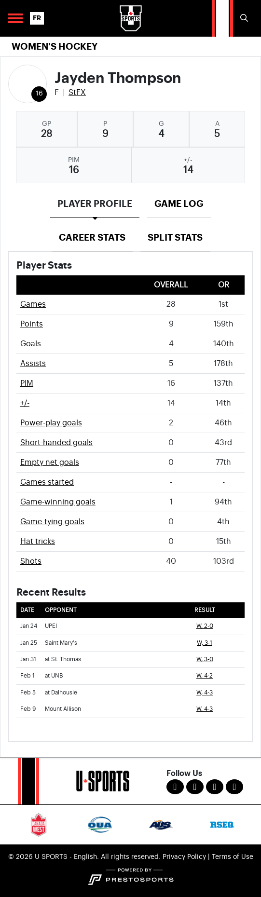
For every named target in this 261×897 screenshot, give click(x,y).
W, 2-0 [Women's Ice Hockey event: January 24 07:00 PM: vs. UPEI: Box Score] (204, 626)
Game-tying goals (52, 522)
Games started (47, 482)
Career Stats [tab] (92, 237)
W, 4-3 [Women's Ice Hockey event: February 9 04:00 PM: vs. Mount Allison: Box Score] (204, 709)
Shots (30, 561)
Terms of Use (232, 857)
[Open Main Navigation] (15, 18)
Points (31, 324)
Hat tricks (37, 541)
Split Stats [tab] (175, 237)
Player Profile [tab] (94, 203)
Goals (30, 344)
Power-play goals (51, 423)
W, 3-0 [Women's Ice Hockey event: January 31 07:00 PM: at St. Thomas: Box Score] (204, 659)
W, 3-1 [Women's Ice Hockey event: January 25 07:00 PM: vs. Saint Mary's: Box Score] (204, 643)
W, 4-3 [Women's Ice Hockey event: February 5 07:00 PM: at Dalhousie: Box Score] (204, 692)
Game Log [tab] (179, 203)
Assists (33, 363)
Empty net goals (49, 462)
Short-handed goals (56, 443)
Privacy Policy (184, 857)
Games (33, 304)
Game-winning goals (58, 502)
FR (37, 18)
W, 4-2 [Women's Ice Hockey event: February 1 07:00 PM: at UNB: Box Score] (204, 676)
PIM (26, 383)
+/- (24, 403)
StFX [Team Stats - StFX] (77, 92)
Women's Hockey (54, 46)
